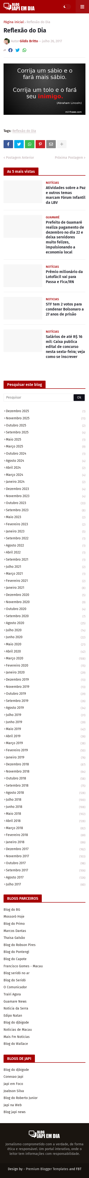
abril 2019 (45, 736)
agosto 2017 (45, 877)
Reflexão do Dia (38, 22)
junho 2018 (45, 807)
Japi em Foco (13, 1084)
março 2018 (45, 828)
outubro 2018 (45, 778)
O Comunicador (15, 987)
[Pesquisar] (44, 398)
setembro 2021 (45, 560)
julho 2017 (45, 884)
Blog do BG (12, 910)
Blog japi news (15, 1112)
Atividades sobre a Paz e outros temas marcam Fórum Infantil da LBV (65, 195)
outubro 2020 (45, 609)
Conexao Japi (13, 1077)
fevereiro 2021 (45, 581)
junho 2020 (45, 637)
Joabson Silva (14, 1091)
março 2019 (45, 743)
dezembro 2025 (45, 411)
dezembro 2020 (45, 595)
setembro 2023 (45, 510)
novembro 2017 (45, 856)
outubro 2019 (45, 694)
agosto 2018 (45, 793)
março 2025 (45, 446)
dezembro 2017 (45, 849)
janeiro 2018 (45, 842)
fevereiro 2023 (45, 524)
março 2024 (45, 475)
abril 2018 (45, 821)
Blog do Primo (14, 924)
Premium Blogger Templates (47, 1169)
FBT (78, 1169)
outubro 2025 (45, 425)
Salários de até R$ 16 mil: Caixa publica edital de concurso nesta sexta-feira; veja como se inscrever (65, 346)
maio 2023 (45, 517)
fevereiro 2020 (45, 665)
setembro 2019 (45, 701)
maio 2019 (45, 729)
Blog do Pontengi (16, 952)
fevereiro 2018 (45, 835)
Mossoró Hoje (14, 917)
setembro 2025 (45, 432)
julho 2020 (45, 630)
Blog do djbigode (16, 1022)
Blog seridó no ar (16, 973)
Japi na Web (13, 1105)
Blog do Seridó (15, 980)
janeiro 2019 (45, 757)
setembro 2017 (45, 870)
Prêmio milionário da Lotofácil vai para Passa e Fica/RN (64, 276)
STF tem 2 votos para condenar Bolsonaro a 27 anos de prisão (65, 309)
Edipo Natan (13, 1016)
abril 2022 (45, 552)
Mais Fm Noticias (17, 1037)
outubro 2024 (45, 454)
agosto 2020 (45, 623)
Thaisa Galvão (14, 938)
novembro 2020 (45, 602)
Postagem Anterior (20, 158)
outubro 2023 (45, 503)
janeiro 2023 (45, 531)
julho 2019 (45, 715)
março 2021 (45, 574)
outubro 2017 (45, 863)
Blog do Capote (15, 959)
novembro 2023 (45, 496)
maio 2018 (45, 814)
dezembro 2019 (45, 680)
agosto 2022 (45, 545)
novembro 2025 (45, 418)
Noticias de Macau (18, 1030)
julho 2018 (45, 800)
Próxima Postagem (69, 158)
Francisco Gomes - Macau (23, 966)
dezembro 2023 (45, 489)
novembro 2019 (45, 687)
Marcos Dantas (15, 931)
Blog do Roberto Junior (20, 1098)
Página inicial (14, 22)
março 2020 (45, 658)
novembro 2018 (45, 771)
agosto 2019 (45, 708)
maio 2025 (45, 439)
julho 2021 (45, 567)
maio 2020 (45, 644)
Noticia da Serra (16, 1008)
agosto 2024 (45, 461)
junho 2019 (45, 722)
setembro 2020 (45, 616)
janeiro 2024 (45, 482)
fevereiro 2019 (45, 750)
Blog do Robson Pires (20, 945)
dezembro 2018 (45, 764)
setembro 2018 (45, 786)
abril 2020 (45, 651)
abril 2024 (45, 468)
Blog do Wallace (16, 1044)
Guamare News (15, 1001)
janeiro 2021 (45, 588)
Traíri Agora (12, 994)
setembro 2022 (45, 538)
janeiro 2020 (45, 672)
